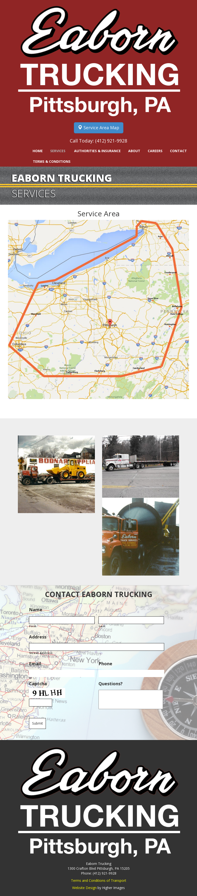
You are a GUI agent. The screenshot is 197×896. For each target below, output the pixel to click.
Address (37, 637)
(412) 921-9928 (111, 140)
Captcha (38, 683)
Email (35, 663)
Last (102, 626)
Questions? (110, 683)
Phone (105, 663)
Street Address (40, 653)
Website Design (84, 887)
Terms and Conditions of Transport (98, 880)
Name (35, 609)
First (32, 626)
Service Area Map (98, 127)
